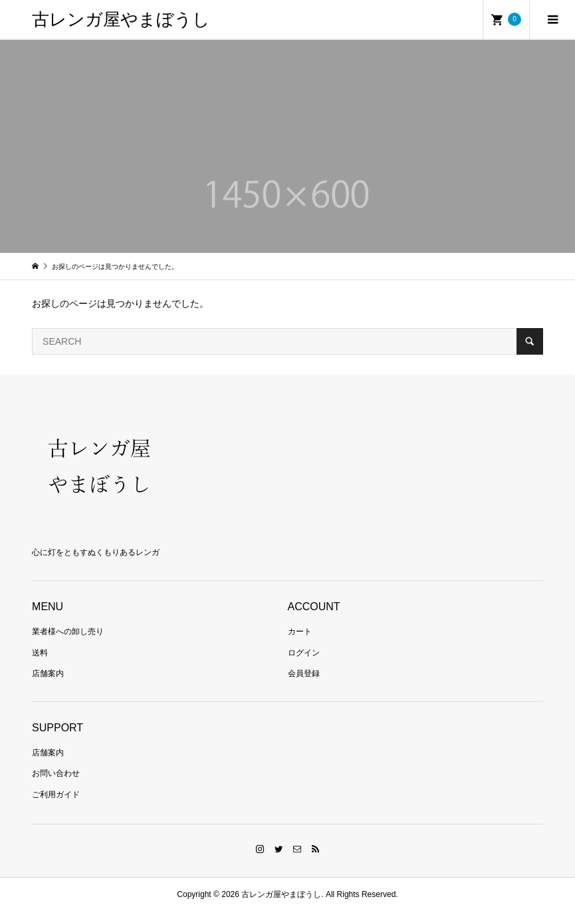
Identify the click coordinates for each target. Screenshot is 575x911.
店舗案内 (48, 673)
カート (300, 631)
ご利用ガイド (56, 794)
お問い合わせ (56, 773)
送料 (40, 652)
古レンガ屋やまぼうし (121, 19)
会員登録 (304, 673)
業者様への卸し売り (68, 631)
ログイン (304, 652)
